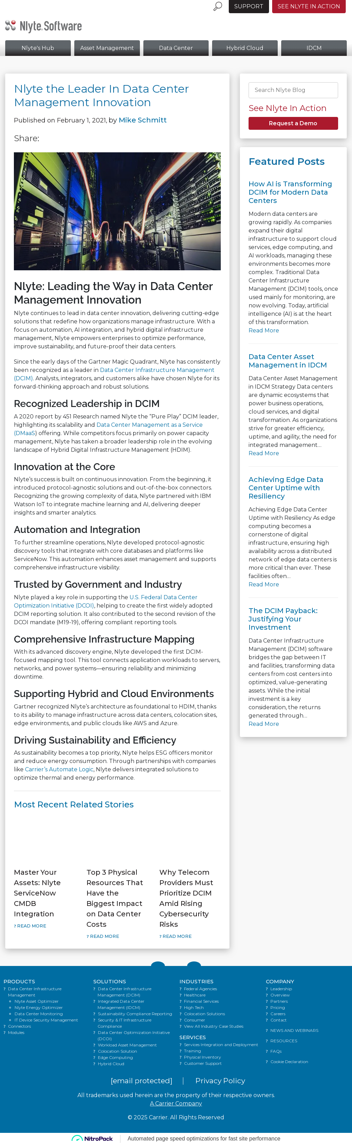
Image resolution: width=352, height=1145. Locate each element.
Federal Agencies (200, 988)
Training (192, 1050)
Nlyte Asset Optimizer (37, 1001)
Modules (16, 1032)
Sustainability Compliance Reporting (135, 1013)
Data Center (176, 48)
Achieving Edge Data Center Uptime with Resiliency (286, 487)
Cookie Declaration (289, 1061)
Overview (280, 995)
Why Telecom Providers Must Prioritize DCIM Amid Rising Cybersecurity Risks (186, 898)
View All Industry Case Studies (213, 1026)
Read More (31, 925)
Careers (277, 1013)
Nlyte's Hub (38, 48)
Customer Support (203, 1063)
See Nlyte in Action (309, 6)
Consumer (194, 1020)
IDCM (314, 48)
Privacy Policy (220, 1080)
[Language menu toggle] (225, 3)
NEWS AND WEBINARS (294, 1030)
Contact (278, 1020)
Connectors (19, 1026)
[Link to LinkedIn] (194, 965)
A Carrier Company (176, 1103)
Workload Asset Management (127, 1045)
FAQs (276, 1051)
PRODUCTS (19, 981)
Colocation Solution (117, 1051)
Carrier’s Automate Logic (59, 769)
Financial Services (201, 1001)
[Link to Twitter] (158, 965)
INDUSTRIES (196, 981)
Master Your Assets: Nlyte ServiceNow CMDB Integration (37, 893)
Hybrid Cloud (244, 48)
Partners (279, 1001)
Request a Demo (293, 123)
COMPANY (280, 981)
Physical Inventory (202, 1057)
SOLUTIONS (109, 981)
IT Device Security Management (46, 1020)
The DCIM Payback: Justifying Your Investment (283, 619)
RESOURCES (283, 1040)
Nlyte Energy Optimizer (39, 1007)
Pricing (277, 1007)
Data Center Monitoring (39, 1013)
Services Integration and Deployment (221, 1044)
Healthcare (195, 995)
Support (248, 6)
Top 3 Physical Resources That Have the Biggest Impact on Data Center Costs (114, 898)
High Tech (194, 1007)
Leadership (281, 988)
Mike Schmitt (143, 120)
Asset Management (107, 48)
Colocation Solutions (204, 1013)
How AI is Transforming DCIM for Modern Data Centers (290, 192)
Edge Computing (115, 1057)
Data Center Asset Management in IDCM (288, 361)
